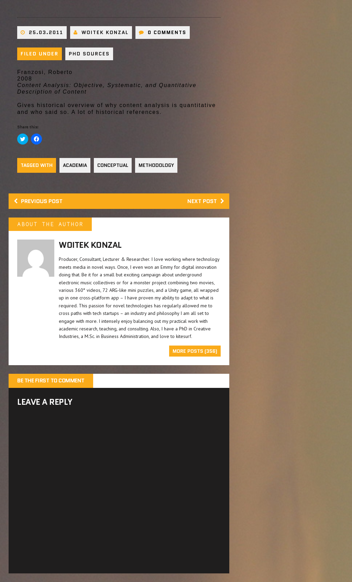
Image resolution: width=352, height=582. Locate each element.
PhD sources (89, 53)
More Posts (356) (195, 351)
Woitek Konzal (105, 32)
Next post (205, 201)
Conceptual (112, 165)
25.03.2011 (46, 32)
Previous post (38, 201)
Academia (75, 165)
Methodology (156, 165)
